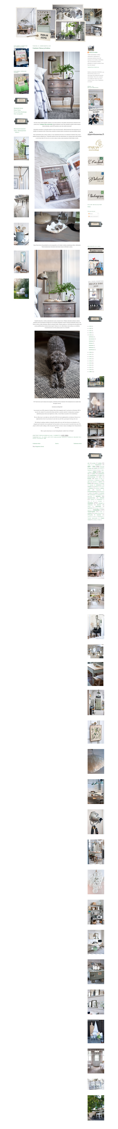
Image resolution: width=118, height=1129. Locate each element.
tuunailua (70, 437)
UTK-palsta (40, 438)
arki (88, 463)
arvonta (93, 463)
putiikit (96, 493)
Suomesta (99, 504)
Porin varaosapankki (18, 113)
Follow (89, 206)
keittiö (100, 477)
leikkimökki (94, 481)
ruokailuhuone (99, 499)
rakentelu (98, 496)
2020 (90, 332)
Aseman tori (90, 464)
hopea (99, 470)
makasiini (91, 485)
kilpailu (96, 478)
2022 (90, 328)
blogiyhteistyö (98, 464)
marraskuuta (91, 338)
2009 (90, 371)
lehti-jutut (50, 437)
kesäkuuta (91, 345)
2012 (90, 365)
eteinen (95, 468)
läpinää (100, 481)
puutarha (102, 493)
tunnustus (89, 510)
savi (93, 501)
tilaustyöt (101, 508)
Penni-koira (98, 489)
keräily (89, 478)
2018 (90, 352)
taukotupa (96, 508)
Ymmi (44, 438)
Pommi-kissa (101, 491)
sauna (89, 501)
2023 (90, 326)
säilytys (89, 506)
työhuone (90, 513)
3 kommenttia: (57, 435)
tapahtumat (90, 508)
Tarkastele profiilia (93, 67)
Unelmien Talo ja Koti (98, 513)
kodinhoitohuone (90, 480)
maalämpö (102, 483)
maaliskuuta (91, 349)
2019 (90, 335)
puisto (90, 493)
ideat (45, 437)
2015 (90, 358)
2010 (90, 369)
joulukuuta (91, 336)
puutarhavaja (100, 494)
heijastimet (90, 470)
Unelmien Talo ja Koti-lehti (46, 124)
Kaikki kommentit (93, 216)
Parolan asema (93, 52)
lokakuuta (91, 341)
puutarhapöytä (92, 494)
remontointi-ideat (91, 497)
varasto (94, 516)
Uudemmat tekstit (36, 443)
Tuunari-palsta (91, 511)
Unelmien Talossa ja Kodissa (41, 48)
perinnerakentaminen (92, 491)
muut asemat (102, 486)
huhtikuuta (91, 347)
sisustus (64, 437)
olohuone (91, 488)
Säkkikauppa (98, 506)
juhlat (100, 475)
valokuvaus (90, 516)
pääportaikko (90, 496)
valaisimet (99, 514)
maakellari (96, 483)
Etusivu (57, 443)
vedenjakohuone (100, 516)
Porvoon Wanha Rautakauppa (20, 112)
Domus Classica (17, 110)
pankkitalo (97, 488)
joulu (93, 473)
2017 (90, 354)
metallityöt (96, 486)
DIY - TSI (41, 437)
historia (95, 470)
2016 (90, 356)
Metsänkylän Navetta (18, 108)
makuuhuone (57, 437)
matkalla (89, 486)
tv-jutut (101, 511)
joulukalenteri (101, 473)
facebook (101, 468)
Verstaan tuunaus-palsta (92, 518)
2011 (90, 367)
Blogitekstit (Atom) (39, 446)
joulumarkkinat (93, 475)
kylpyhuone (97, 480)
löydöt (89, 483)
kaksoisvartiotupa (91, 477)
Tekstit (90, 213)
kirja (101, 478)
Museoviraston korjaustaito (20, 128)
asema (99, 463)
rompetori (92, 499)
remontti (102, 498)
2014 (90, 360)
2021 (90, 330)
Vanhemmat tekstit (78, 443)
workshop (94, 519)
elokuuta (91, 343)
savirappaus (100, 501)
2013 (90, 363)
